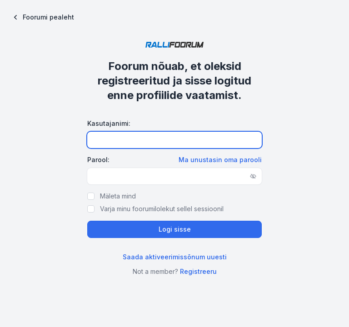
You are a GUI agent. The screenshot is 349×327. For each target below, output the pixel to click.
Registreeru (198, 271)
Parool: (98, 160)
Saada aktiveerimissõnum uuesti (175, 257)
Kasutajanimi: (108, 123)
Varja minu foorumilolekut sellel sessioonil (162, 209)
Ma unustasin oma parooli (220, 160)
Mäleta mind (118, 196)
